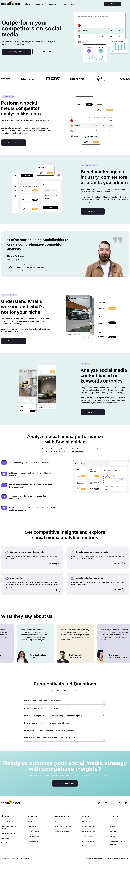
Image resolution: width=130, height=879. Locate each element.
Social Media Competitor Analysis (8, 827)
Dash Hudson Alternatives (63, 822)
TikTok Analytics (33, 822)
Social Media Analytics (7, 822)
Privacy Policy (99, 858)
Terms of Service (89, 858)
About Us (112, 826)
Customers (40, 4)
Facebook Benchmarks (89, 831)
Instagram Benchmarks (89, 826)
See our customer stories (35, 267)
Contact (112, 822)
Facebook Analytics (34, 836)
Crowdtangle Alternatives (62, 831)
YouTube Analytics (33, 846)
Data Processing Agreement (112, 858)
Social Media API (6, 838)
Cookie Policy (125, 858)
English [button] (98, 4)
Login (125, 4)
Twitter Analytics (33, 841)
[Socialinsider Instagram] (112, 803)
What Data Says (87, 822)
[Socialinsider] (10, 3)
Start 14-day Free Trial (112, 4)
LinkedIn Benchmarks (88, 841)
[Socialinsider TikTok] (99, 803)
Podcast (84, 846)
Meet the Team (114, 831)
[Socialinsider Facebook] (106, 803)
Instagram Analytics (34, 826)
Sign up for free (13, 142)
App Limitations (5, 843)
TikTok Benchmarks (88, 836)
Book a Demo (47, 52)
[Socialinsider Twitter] (119, 803)
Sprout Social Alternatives (63, 826)
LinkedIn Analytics (33, 831)
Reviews (112, 836)
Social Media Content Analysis (10, 833)
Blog (72, 4)
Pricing (64, 4)
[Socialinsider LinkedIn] (126, 803)
